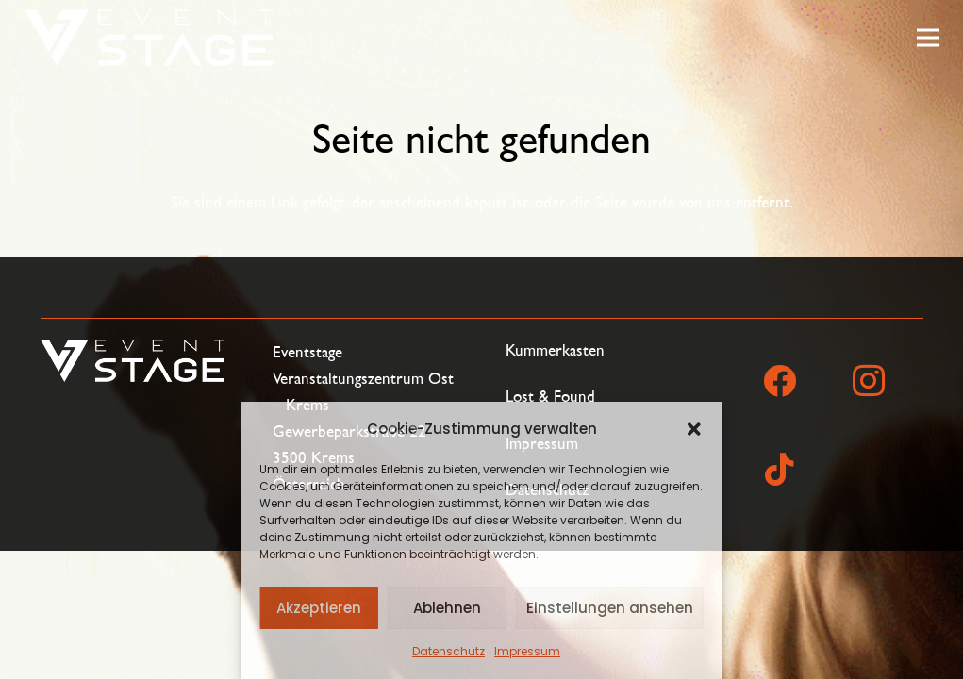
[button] (694, 429)
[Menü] (928, 37)
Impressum (527, 651)
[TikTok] (780, 469)
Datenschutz (448, 651)
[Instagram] (868, 381)
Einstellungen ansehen (609, 608)
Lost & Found (550, 397)
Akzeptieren (318, 608)
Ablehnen (447, 608)
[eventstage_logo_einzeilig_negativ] (149, 37)
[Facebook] (780, 381)
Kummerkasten (555, 350)
